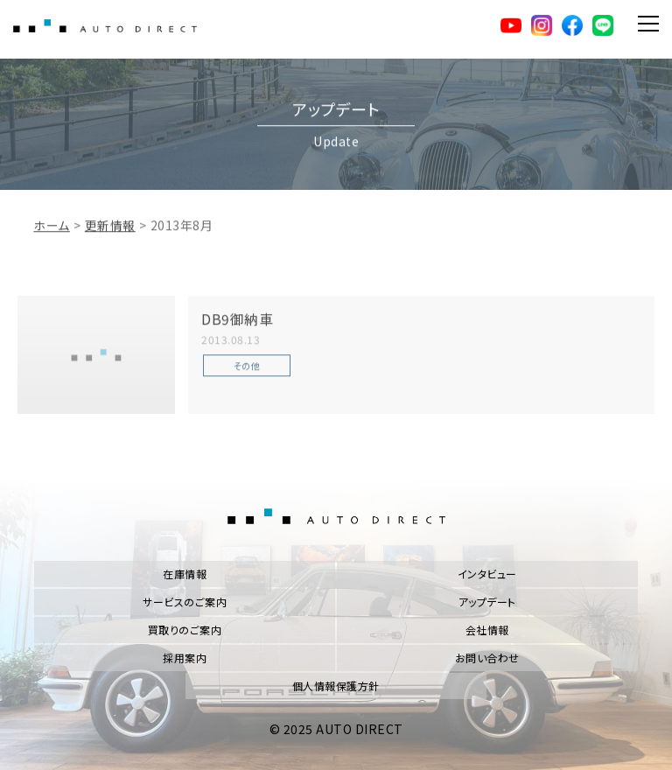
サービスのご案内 (185, 601)
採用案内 (184, 657)
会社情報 (487, 629)
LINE (600, 26)
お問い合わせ (487, 657)
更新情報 (110, 238)
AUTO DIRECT (109, 26)
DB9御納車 (237, 331)
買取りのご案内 (185, 629)
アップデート (487, 601)
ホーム (51, 238)
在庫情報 (184, 573)
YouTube (505, 26)
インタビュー (487, 573)
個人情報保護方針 (336, 685)
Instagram (537, 26)
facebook (568, 26)
